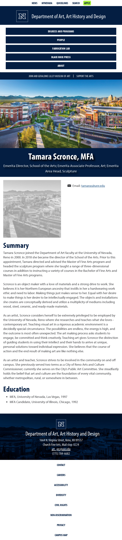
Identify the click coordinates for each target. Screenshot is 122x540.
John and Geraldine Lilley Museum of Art (49, 76)
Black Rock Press (61, 57)
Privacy (61, 525)
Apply (87, 3)
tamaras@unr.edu (93, 186)
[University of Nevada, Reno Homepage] (61, 424)
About (61, 65)
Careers (61, 475)
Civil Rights (61, 505)
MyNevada (47, 3)
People (61, 40)
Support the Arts (84, 76)
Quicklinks (62, 3)
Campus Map (61, 535)
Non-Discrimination (61, 515)
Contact (61, 465)
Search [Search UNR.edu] (76, 3)
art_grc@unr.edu (61, 449)
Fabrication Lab (61, 48)
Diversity (61, 495)
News (34, 3)
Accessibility (61, 485)
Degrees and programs (61, 31)
